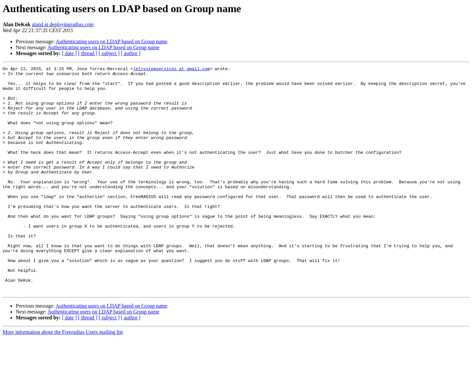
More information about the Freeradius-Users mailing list (63, 377)
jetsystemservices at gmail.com (171, 69)
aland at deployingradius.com (63, 24)
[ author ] (131, 53)
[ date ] (69, 53)
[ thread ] (87, 53)
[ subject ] (109, 53)
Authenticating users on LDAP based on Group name (111, 41)
